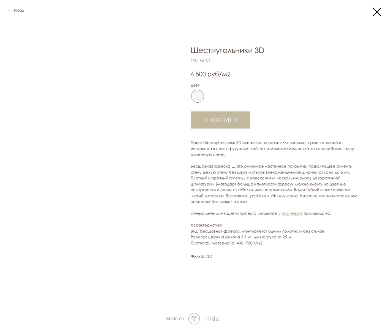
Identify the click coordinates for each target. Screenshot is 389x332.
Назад (18, 10)
